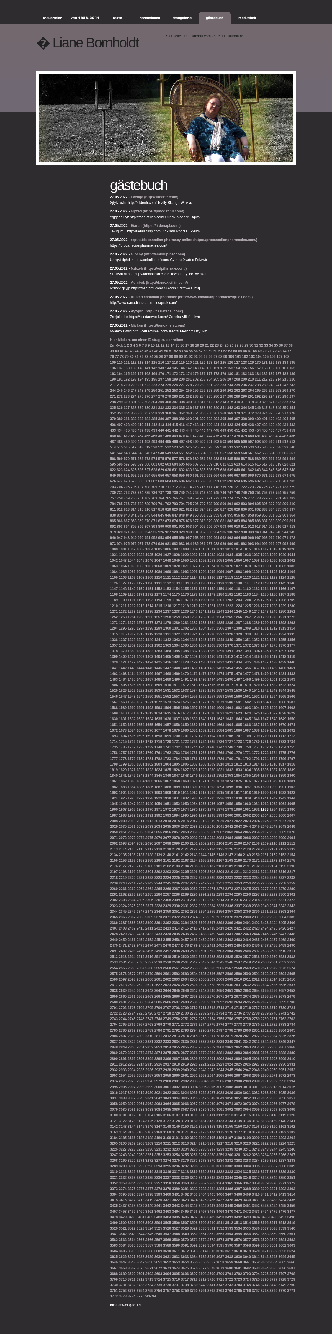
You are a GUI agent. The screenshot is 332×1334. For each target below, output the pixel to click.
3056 (282, 1098)
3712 (141, 1279)
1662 (211, 725)
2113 (114, 849)
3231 (158, 1149)
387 (168, 419)
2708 (176, 1008)
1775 (282, 753)
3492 (238, 1217)
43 (131, 351)
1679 (176, 730)
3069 (211, 1104)
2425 (273, 928)
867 (127, 521)
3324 (238, 1172)
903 (189, 527)
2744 (123, 1019)
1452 (211, 668)
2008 (114, 821)
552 (189, 453)
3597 (238, 1245)
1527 (132, 691)
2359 (247, 911)
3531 (211, 1228)
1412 (229, 657)
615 (251, 464)
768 (189, 498)
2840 (229, 1042)
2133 (291, 849)
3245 (282, 1149)
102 (245, 357)
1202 (229, 600)
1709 (256, 736)
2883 (238, 1053)
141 (147, 368)
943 (279, 532)
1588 (114, 708)
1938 (238, 798)
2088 (265, 838)
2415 (185, 928)
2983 (194, 1081)
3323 (229, 1172)
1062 (291, 560)
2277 (265, 889)
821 (182, 509)
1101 (265, 572)
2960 (176, 1076)
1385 (176, 651)
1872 (211, 781)
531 (230, 447)
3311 (123, 1172)
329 (140, 408)
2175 (291, 860)
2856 (185, 1047)
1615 (167, 713)
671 (265, 475)
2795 (203, 1030)
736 (154, 493)
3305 (256, 1166)
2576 (123, 974)
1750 (247, 747)
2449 (114, 940)
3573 (211, 1240)
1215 (158, 606)
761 (140, 498)
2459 (203, 940)
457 (279, 430)
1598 (203, 708)
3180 (265, 1132)
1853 (229, 775)
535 (258, 447)
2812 (167, 1036)
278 (161, 396)
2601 (158, 979)
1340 (149, 640)
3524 (149, 1228)
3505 (167, 1223)
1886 (149, 787)
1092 (185, 572)
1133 (176, 583)
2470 (114, 945)
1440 (291, 662)
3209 (149, 1143)
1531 (167, 691)
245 (120, 391)
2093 (123, 843)
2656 (273, 991)
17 (187, 345)
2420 (229, 928)
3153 (211, 1127)
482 (265, 436)
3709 (114, 1279)
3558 (265, 1234)
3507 (185, 1223)
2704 (141, 1008)
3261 (238, 1155)
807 (271, 504)
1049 (176, 560)
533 (244, 447)
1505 (123, 685)
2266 (167, 889)
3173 (203, 1132)
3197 (229, 1138)
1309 (247, 628)
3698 (203, 1274)
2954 (123, 1076)
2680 (114, 1002)
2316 (238, 900)
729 (292, 487)
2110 (273, 843)
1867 (167, 781)
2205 (185, 872)
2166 (211, 860)
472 (196, 436)
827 (223, 509)
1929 (158, 798)
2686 (167, 1002)
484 (279, 436)
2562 (185, 968)
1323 (185, 634)
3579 (265, 1240)
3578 (256, 1240)
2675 (256, 996)
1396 (273, 651)
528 (209, 447)
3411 (265, 1194)
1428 (185, 662)
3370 (273, 1183)
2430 (132, 934)
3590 (176, 1245)
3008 (229, 1087)
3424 (194, 1200)
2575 (114, 974)
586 (237, 459)
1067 (149, 566)
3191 (176, 1138)
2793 (185, 1030)
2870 (123, 1053)
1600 (220, 708)
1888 (167, 787)
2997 (132, 1087)
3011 (256, 1087)
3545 (149, 1234)
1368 (211, 645)
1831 (220, 770)
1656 (158, 725)
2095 (141, 843)
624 (127, 470)
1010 (203, 549)
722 (244, 487)
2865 (265, 1047)
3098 (282, 1109)
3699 (211, 1274)
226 (175, 385)
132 (271, 362)
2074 (141, 838)
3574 (220, 1240)
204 (209, 379)
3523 (141, 1228)
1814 (256, 764)
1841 (123, 775)
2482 (220, 945)
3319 (194, 1172)
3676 (194, 1268)
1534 (194, 691)
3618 (238, 1251)
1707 (238, 736)
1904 (123, 793)
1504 (114, 685)
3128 (176, 1121)
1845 (158, 775)
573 (147, 459)
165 (127, 374)
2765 (123, 1024)
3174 (211, 1132)
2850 (132, 1047)
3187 (141, 1138)
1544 (282, 691)
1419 (291, 657)
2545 (220, 962)
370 (237, 413)
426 (251, 425)
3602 (282, 1245)
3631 (167, 1257)
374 (265, 413)
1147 (114, 589)
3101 (123, 1115)
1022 (123, 555)
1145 (282, 583)
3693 (158, 1274)
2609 (229, 979)
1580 (229, 702)
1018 (273, 549)
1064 (123, 566)
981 (168, 544)
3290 (123, 1166)
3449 (229, 1206)
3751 (114, 1291)
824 (202, 509)
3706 (273, 1274)
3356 (149, 1183)
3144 (132, 1127)
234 (230, 385)
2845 (273, 1042)
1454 (229, 668)
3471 (238, 1212)
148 (196, 368)
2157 (132, 860)
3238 (220, 1149)
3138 (265, 1121)
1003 (141, 549)
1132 (167, 583)
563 (265, 453)
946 (113, 538)
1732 (273, 742)
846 (168, 515)
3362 (203, 1183)
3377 (149, 1189)
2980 (167, 1081)
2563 (194, 968)
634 (196, 470)
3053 (256, 1098)
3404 (203, 1194)
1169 (123, 594)
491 (140, 442)
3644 (282, 1257)
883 (237, 521)
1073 (203, 566)
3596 (229, 1245)
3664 (273, 1262)
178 (216, 374)
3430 (247, 1200)
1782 (158, 759)
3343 (220, 1178)
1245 (238, 611)
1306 (220, 628)
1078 (247, 566)
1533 (185, 691)
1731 (265, 742)
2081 (203, 838)
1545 (291, 691)
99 (225, 357)
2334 (211, 906)
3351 (291, 1178)
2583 (185, 974)
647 (285, 470)
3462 (158, 1212)
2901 (211, 1059)
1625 (256, 713)
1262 (203, 617)
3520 (114, 1228)
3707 (282, 1274)
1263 (211, 617)
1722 (185, 742)
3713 (149, 1279)
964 (237, 538)
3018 (132, 1093)
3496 (273, 1217)
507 (251, 442)
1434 (238, 662)
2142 (185, 855)
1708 (247, 736)
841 (134, 515)
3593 (203, 1245)
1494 (211, 679)
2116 (141, 849)
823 (196, 509)
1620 (211, 713)
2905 (247, 1059)
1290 (265, 623)
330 (147, 408)
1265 (229, 617)
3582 (291, 1240)
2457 (185, 940)
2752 (194, 1019)
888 (271, 521)
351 (292, 408)
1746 (211, 747)
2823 (265, 1036)
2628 (211, 985)
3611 (176, 1251)
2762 (282, 1019)
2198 (123, 872)
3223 (273, 1143)
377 (285, 413)
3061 (141, 1104)
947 (120, 538)
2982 (185, 1081)
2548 (247, 962)
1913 (203, 793)
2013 (158, 821)
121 (196, 362)
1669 (273, 725)
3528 (185, 1228)
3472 (247, 1212)
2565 (211, 968)
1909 (167, 793)
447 (209, 430)
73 (279, 351)
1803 (158, 764)
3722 (229, 1279)
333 (168, 408)
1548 (132, 696)
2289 (185, 894)
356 (140, 413)
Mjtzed (136, 211)
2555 (123, 968)
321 (271, 402)
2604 (185, 979)
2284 (141, 894)
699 (271, 481)
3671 (149, 1268)
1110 (158, 578)
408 (127, 425)
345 (251, 408)
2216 (282, 872)
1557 (211, 696)
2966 (229, 1076)
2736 (238, 1013)
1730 (256, 742)
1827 (185, 770)
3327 (265, 1172)
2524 (220, 957)
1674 (132, 730)
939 (251, 532)
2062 (220, 832)
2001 (238, 815)
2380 (247, 917)
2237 (282, 878)
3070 (220, 1104)
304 (154, 402)
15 (177, 345)
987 (209, 544)
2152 (273, 855)
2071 (114, 838)
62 (225, 351)
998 (285, 544)
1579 (220, 702)
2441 (229, 934)
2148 (238, 855)
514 (113, 447)
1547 (123, 696)
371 (244, 413)
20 (202, 345)
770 (202, 498)
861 (271, 515)
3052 (247, 1098)
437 (140, 430)
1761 (158, 753)
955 (175, 538)
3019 (141, 1093)
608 (202, 464)
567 (292, 453)
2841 (238, 1042)
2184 (185, 866)
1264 (220, 617)
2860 (220, 1047)
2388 (132, 923)
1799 (123, 764)
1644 (238, 719)
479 (244, 436)
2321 (282, 900)
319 (258, 402)
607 (196, 464)
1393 (247, 651)
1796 (282, 759)
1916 (229, 793)
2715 (238, 1008)
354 (127, 413)
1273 (114, 623)
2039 (203, 827)
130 (258, 362)
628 (154, 470)
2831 (149, 1042)
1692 (291, 730)
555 (209, 453)
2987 (229, 1081)
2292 (211, 894)
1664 (229, 725)
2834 (176, 1042)
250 (154, 391)
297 (292, 396)
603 (168, 464)
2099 (176, 843)
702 (292, 481)
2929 (273, 1064)
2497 (167, 951)
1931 (176, 798)
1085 (123, 572)
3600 (265, 1245)
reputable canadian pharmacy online (161, 240)
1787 (203, 759)
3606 (132, 1251)
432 (292, 425)
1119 (238, 578)
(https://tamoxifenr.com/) (164, 325)
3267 (291, 1155)
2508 (265, 951)
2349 (158, 911)
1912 (194, 793)
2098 (167, 843)
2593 (273, 974)
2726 (149, 1013)
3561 (291, 1234)
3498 (291, 1217)
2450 (123, 940)
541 (113, 453)
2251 (220, 883)
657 (168, 475)
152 (223, 368)
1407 (185, 657)
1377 (291, 645)
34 (271, 345)
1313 (282, 628)
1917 (238, 793)
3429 (238, 1200)
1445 (149, 668)
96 (210, 357)
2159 (149, 860)
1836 (265, 770)
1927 (141, 798)
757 (113, 498)
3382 (194, 1189)
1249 (273, 611)
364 (196, 413)
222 (147, 385)
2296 (247, 894)
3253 (167, 1155)
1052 (203, 560)
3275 (176, 1160)
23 (217, 345)
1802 (149, 764)
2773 (194, 1024)
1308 (238, 628)
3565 (141, 1240)
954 (168, 538)
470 (182, 436)
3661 (247, 1262)
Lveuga (137, 197)
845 (161, 515)
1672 (114, 730)
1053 (211, 560)
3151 (194, 1127)
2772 (185, 1024)
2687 (176, 1002)
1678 (167, 730)
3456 (291, 1206)
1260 (185, 617)
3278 (203, 1160)
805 (258, 504)
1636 (167, 719)
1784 (176, 759)
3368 (256, 1183)
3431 (256, 1200)
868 (134, 521)
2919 (185, 1064)
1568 (123, 702)
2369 (149, 917)
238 (258, 385)
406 (113, 425)
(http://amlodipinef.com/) (164, 254)
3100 (114, 1115)
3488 (203, 1217)
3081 (132, 1109)
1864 (141, 781)
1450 (194, 668)
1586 (282, 702)
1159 (220, 589)
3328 (273, 1172)
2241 (132, 883)
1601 (229, 708)
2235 (265, 878)
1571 (149, 702)
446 (202, 430)
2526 (238, 957)
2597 (123, 979)
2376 (211, 917)
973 (113, 544)
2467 (273, 940)
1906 (141, 793)
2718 (265, 1008)
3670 (141, 1268)
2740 (273, 1013)
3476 (282, 1212)
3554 (229, 1234)
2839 (220, 1042)
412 (154, 425)
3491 (229, 1217)
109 (113, 362)
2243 (149, 883)
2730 (185, 1013)
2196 (291, 866)
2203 (167, 872)
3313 (141, 1172)
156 (251, 368)
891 (292, 521)
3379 (167, 1189)
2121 (185, 849)
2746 (141, 1019)
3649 (141, 1262)
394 (216, 419)
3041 (149, 1098)
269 (285, 391)
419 (202, 425)
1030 (194, 555)
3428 (229, 1200)
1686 (238, 730)
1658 (176, 725)
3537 (265, 1228)
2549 (256, 962)
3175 (220, 1132)
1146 (291, 583)
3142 (114, 1127)
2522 (203, 957)
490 (134, 442)
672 (271, 475)
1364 (176, 645)
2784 (291, 1024)
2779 (247, 1024)
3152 (203, 1127)
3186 (132, 1138)
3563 (123, 1240)
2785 (114, 1030)
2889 (291, 1053)
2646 (185, 991)
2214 (265, 872)
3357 (158, 1183)
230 (202, 385)
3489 (211, 1217)
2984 (203, 1081)
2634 (265, 985)
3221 (256, 1143)
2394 (185, 923)
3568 (167, 1240)
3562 (114, 1240)
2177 (123, 866)
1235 (149, 611)
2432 (149, 934)
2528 (256, 957)
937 (237, 532)
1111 (167, 578)
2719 (273, 1008)
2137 (141, 855)
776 (244, 498)
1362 (158, 645)
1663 (220, 725)
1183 (247, 594)
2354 (203, 911)
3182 (282, 1132)
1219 (194, 606)
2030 (123, 827)
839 (120, 515)
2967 (238, 1076)
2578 (141, 974)
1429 (194, 662)
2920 (194, 1064)
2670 (211, 996)
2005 (273, 815)
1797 (291, 759)
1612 (141, 713)
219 (127, 385)
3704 (256, 1274)
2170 (247, 860)
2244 (158, 883)
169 (154, 374)
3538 (273, 1228)
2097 (158, 843)
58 (205, 351)
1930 (167, 798)
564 (271, 453)
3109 (194, 1115)
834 (271, 509)
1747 (220, 747)
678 (127, 481)
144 (168, 368)
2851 (141, 1047)
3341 (203, 1178)
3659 (229, 1262)
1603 (247, 708)
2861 (229, 1047)
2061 (211, 832)
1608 (291, 708)
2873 (149, 1053)
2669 (203, 996)
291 (251, 396)
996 (271, 544)
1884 (132, 787)
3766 (247, 1291)
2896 (167, 1059)
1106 (123, 578)
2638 (114, 991)
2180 (149, 866)
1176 (185, 594)
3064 (167, 1104)
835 (279, 509)
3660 (238, 1262)
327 (127, 408)
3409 (247, 1194)
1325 (203, 634)
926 (161, 532)
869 (140, 521)
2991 (265, 1081)
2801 (256, 1030)
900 (168, 527)
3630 (158, 1257)
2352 (185, 911)
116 (161, 362)
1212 (132, 606)
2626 (194, 985)
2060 (203, 832)
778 (258, 498)
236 (244, 385)
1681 (194, 730)
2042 (229, 827)
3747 (265, 1285)
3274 (167, 1160)
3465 (185, 1212)
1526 (123, 691)
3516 (265, 1223)
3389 (256, 1189)
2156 (123, 860)
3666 (291, 1262)
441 (168, 430)
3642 (265, 1257)
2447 (282, 934)
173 (182, 374)
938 (244, 532)
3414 (291, 1194)
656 (161, 475)
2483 (229, 945)
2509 (273, 951)
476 (223, 436)
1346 (203, 640)
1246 (247, 611)
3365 (229, 1183)
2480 (203, 945)
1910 (176, 793)
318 (251, 402)
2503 (220, 951)
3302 (229, 1166)
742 (196, 493)
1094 (203, 572)
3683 (256, 1268)
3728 (282, 1279)
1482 (291, 674)
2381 (256, 917)
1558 (220, 696)
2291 (203, 894)
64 (235, 351)
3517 (273, 1223)
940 (258, 532)
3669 (132, 1268)
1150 (141, 589)
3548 (176, 1234)
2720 (282, 1008)
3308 (282, 1166)
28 (241, 345)
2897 (176, 1059)
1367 (203, 645)
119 (182, 362)
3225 (291, 1143)
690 (209, 481)
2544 (211, 962)
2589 (238, 974)
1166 (282, 589)
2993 (282, 1081)
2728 (167, 1013)
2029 (114, 827)
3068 (203, 1104)
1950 (158, 804)
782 (285, 498)
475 (216, 436)
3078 (291, 1104)
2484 (238, 945)
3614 (203, 1251)
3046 (194, 1098)
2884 (247, 1053)
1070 (176, 566)
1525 (114, 691)
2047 (273, 827)
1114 (194, 578)
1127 (123, 583)
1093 (194, 572)
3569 (176, 1240)
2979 (158, 1081)
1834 (247, 770)
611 (223, 464)
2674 (247, 996)
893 (120, 527)
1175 (176, 594)
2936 (149, 1070)
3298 (194, 1166)
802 (237, 504)
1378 (114, 651)
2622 (158, 985)
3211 (167, 1143)
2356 (220, 911)
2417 (203, 928)
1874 (229, 781)
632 (182, 470)
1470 (185, 674)
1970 (149, 809)
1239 (185, 611)
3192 (185, 1138)
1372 (247, 645)
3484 (167, 1217)
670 (258, 475)
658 (175, 475)
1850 (203, 775)
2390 (149, 923)
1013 (229, 549)
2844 (265, 1042)
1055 (229, 560)
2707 (167, 1008)
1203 (238, 600)
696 (251, 481)
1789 (220, 759)
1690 (273, 730)
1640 (203, 719)
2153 (282, 855)
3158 (256, 1127)
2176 (114, 866)
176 (202, 374)
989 (223, 544)
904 (196, 527)
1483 (114, 679)
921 (127, 532)
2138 (149, 855)
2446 (273, 934)
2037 (185, 827)
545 (140, 453)
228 (189, 385)
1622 (229, 713)
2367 (132, 917)
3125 (149, 1121)
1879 (273, 781)
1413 (238, 657)
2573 (282, 968)
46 (146, 351)
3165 (132, 1132)
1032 (211, 555)
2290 (194, 894)
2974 (114, 1081)
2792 (176, 1030)
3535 (247, 1228)
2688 (185, 1002)
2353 (194, 911)
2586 (211, 974)
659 (182, 475)
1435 (247, 662)
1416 (265, 657)
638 (223, 470)
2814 (185, 1036)
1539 (238, 691)
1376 (282, 645)
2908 (273, 1059)
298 (113, 402)
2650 (220, 991)
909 (230, 527)
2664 (158, 996)
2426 (282, 928)
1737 (132, 747)
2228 (203, 878)
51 (171, 351)
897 (147, 527)
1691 (282, 730)
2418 (211, 928)
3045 (185, 1098)
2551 (273, 962)
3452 (256, 1206)
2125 (220, 849)
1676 (149, 730)
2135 (123, 855)
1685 (229, 730)
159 (271, 368)
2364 (291, 911)
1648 (273, 719)
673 (279, 475)
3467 (203, 1212)
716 (202, 487)
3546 (158, 1234)
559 (237, 453)
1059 (265, 560)
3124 (141, 1121)
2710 (194, 1008)
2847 (291, 1042)
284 (202, 396)
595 (113, 464)
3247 (114, 1155)
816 (147, 509)
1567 (114, 702)
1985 (282, 809)
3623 (282, 1251)
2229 (211, 878)
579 (189, 459)
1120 (247, 578)
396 (230, 419)
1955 (203, 804)
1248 (265, 611)
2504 (229, 951)
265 (258, 391)
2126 (229, 849)
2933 (123, 1070)
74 (284, 351)
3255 (185, 1155)
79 (127, 357)
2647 (194, 991)
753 (271, 493)
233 (223, 385)
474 (209, 436)
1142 (256, 583)
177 (209, 374)
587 (244, 459)
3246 (291, 1149)
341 (223, 408)
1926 (132, 798)
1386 (185, 651)
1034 (229, 555)
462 (127, 436)
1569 (132, 702)
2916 (158, 1064)
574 (154, 459)
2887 (273, 1053)
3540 (291, 1228)
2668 (194, 996)
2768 (149, 1024)
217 (113, 385)
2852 (149, 1047)
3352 (114, 1183)
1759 (141, 753)
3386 (229, 1189)
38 (291, 345)
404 (285, 419)
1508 (149, 685)
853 (216, 515)
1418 (282, 657)
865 (113, 521)
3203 (282, 1138)
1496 (229, 679)
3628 (141, 1257)
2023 (247, 821)
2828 (123, 1042)
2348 (149, 911)
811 (113, 509)
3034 (273, 1093)
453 (251, 430)
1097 (229, 572)
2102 (203, 843)
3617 (229, 1251)
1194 (158, 600)
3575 (229, 1240)
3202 (273, 1138)
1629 (291, 713)
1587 (291, 702)
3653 (176, 1262)
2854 (167, 1047)
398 (244, 419)
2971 (273, 1076)
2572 (273, 968)
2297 (256, 894)
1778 (123, 759)
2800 (247, 1030)
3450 (238, 1206)
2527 (247, 957)
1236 (158, 611)
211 (258, 379)
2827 (114, 1042)
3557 (256, 1234)
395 (223, 419)
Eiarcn (136, 226)
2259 (291, 883)
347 (265, 408)
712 (175, 487)
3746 (256, 1285)
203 (202, 379)
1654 (141, 725)
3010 (247, 1087)
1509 (158, 685)
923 (140, 532)
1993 (167, 815)
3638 (229, 1257)
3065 (176, 1104)
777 (251, 498)
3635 (203, 1257)
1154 (176, 589)
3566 (149, 1240)
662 (202, 475)
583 (216, 459)
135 (292, 362)
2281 (114, 894)
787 (134, 504)
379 (113, 419)
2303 (123, 900)
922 (134, 532)
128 (244, 362)
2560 (167, 968)
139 (134, 368)
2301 (291, 894)
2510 (282, 951)
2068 (273, 832)
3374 (123, 1189)
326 (120, 408)
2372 (176, 917)
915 (271, 527)
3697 (194, 1274)
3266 (282, 1155)
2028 (291, 821)
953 (161, 538)
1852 (220, 775)
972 (292, 538)
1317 (132, 634)
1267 (247, 617)
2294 (229, 894)
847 (175, 515)
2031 (132, 827)
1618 (194, 713)
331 (154, 408)
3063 (158, 1104)
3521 (123, 1228)
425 (244, 425)
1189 (114, 600)
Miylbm (137, 325)
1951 (167, 804)
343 (237, 408)
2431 (141, 934)
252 (168, 391)
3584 (123, 1245)
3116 (256, 1115)
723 (251, 487)
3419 (149, 1200)
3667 (114, 1268)
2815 (194, 1036)
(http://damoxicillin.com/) (167, 283)
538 (279, 447)
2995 (114, 1087)
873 (168, 521)
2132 (282, 849)
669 (251, 475)
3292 (141, 1166)
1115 (203, 578)
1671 (291, 725)
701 (285, 481)
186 (271, 374)
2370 (158, 917)
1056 (238, 560)
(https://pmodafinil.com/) (163, 211)
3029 (229, 1093)
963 (230, 538)
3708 (291, 1274)
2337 (238, 906)
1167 (291, 589)
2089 (273, 838)
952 (154, 538)
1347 (211, 640)
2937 (158, 1070)
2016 (185, 821)
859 (258, 515)
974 (120, 544)
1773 (265, 753)
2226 (185, 878)
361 (175, 413)
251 (161, 391)
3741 (211, 1285)
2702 (123, 1008)
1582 (247, 702)
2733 (211, 1013)
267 (271, 391)
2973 (291, 1076)
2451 (132, 940)
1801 (141, 764)
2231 (229, 878)
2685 (158, 1002)
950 (140, 538)
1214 (149, 606)
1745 (203, 747)
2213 (256, 872)
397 (237, 419)
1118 (229, 578)
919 (113, 532)
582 (209, 459)
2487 (265, 945)
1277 (149, 623)
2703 (132, 1008)
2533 (114, 962)
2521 (194, 957)
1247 (256, 611)
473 (202, 436)
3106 (167, 1115)
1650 (291, 719)
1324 (194, 634)
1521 (265, 685)
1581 (238, 702)
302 (140, 402)
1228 (273, 606)
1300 (167, 628)
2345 (123, 911)
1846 (167, 775)
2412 (158, 928)
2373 (185, 917)
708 (147, 487)
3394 (114, 1194)
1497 (238, 679)
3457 (114, 1212)
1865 (149, 781)
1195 (167, 600)
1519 (247, 685)
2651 (229, 991)
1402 (141, 657)
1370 (229, 645)
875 (182, 521)
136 (113, 368)
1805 (176, 764)
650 (120, 475)
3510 (211, 1223)
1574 (176, 702)
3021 (158, 1093)
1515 (211, 685)
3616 (220, 1251)
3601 (273, 1245)
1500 (265, 679)
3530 (203, 1228)
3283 (247, 1160)
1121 (256, 578)
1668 (265, 725)
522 (168, 447)
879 (209, 521)
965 (244, 538)
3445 (194, 1206)
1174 (167, 594)
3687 (291, 1268)
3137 (256, 1121)
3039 (132, 1098)
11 (158, 345)
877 (196, 521)
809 (285, 504)
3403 (194, 1194)
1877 (256, 781)
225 (168, 385)
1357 (114, 645)
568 (113, 459)
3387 (238, 1189)
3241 (247, 1149)
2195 (282, 866)
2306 (149, 900)
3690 (132, 1274)
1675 (141, 730)
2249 (203, 883)
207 (230, 379)
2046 (265, 827)
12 (162, 345)
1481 (282, 674)
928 (175, 532)
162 (292, 368)
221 (140, 385)
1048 (167, 560)
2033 (149, 827)
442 (175, 430)
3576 (238, 1240)
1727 (229, 742)
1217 (176, 606)
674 (285, 475)
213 (271, 379)
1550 (149, 696)
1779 (132, 759)
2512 (114, 957)
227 (182, 385)
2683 (141, 1002)
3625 (114, 1257)
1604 (256, 708)
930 (189, 532)
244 (113, 391)
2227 (194, 878)
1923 (291, 793)
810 (292, 504)
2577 (132, 974)
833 (265, 509)
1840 (114, 775)
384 (147, 419)
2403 (265, 923)
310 (196, 402)
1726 (220, 742)
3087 (185, 1109)
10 (153, 345)
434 (120, 430)
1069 (167, 566)
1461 (291, 668)
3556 (247, 1234)
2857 (194, 1047)
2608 (220, 979)
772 (216, 498)
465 (147, 436)
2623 (167, 985)
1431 (211, 662)
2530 (273, 957)
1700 (176, 736)
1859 (282, 775)
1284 (211, 623)
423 (230, 425)
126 (230, 362)
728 (285, 487)
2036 (176, 827)
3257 (203, 1155)
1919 (256, 793)
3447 (211, 1206)
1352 (256, 640)
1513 (194, 685)
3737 (176, 1285)
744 (209, 493)
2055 (158, 832)
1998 (211, 815)
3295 (167, 1166)
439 (154, 430)
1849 (194, 775)
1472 (203, 674)
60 (215, 351)
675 (292, 475)
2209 (220, 872)
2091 (291, 838)
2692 (220, 1002)
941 (265, 532)
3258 (211, 1155)
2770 (167, 1024)
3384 (211, 1189)
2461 (220, 940)
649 (113, 475)
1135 (194, 583)
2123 (203, 849)
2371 (167, 917)
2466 (265, 940)
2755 (220, 1019)
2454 (158, 940)
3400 (167, 1194)
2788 (141, 1030)
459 (292, 430)
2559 (158, 968)
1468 (167, 674)
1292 (282, 623)
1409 (203, 657)
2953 (114, 1076)
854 (223, 515)
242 (285, 385)
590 (265, 459)
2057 (176, 832)
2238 (291, 878)
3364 (220, 1183)
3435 (291, 1200)
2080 (194, 838)
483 (271, 436)
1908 (158, 793)
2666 (176, 996)
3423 (185, 1200)
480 (251, 436)
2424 (265, 928)
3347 (256, 1178)
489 (127, 442)
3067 (194, 1104)
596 (120, 464)
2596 (114, 979)
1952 (176, 804)
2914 (141, 1064)
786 (127, 504)
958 (196, 538)
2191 (247, 866)
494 (161, 442)
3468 (211, 1212)
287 (223, 396)
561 (251, 453)
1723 (194, 742)
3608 (149, 1251)
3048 (211, 1098)
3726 (265, 1279)
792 (168, 504)
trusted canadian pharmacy (154, 297)
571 (134, 459)
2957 (149, 1076)
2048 (282, 827)
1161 (238, 589)
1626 (265, 713)
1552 (167, 696)
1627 (273, 713)
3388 (247, 1189)
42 (127, 351)
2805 (291, 1030)
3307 (273, 1166)
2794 (194, 1030)
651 (127, 475)
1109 (149, 578)
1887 (158, 787)
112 (134, 362)
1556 (203, 696)
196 (154, 379)
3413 (282, 1194)
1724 (203, 742)
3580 (273, 1240)
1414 (247, 657)
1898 (256, 787)
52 (176, 351)
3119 (282, 1115)
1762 (167, 753)
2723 (123, 1013)
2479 (194, 945)
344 (244, 408)
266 (265, 391)
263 (244, 391)
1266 (238, 617)
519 (147, 447)
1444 (141, 668)
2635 (273, 985)
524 (182, 447)
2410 (141, 928)
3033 (265, 1093)
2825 (282, 1036)
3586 (141, 1245)
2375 (203, 917)
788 (140, 504)
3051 (238, 1098)
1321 (167, 634)
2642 (149, 991)
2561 (176, 968)
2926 (247, 1064)
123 (209, 362)
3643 (273, 1257)
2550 (265, 962)
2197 (114, 872)
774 (230, 498)
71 (270, 351)
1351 (247, 640)
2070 (291, 832)
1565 (282, 696)
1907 (149, 793)
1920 (265, 793)
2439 (211, 934)
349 (279, 408)
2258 (282, 883)
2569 (247, 968)
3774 (132, 1296)
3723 (238, 1279)
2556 (132, 968)
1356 (291, 640)
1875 (238, 781)
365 (202, 413)
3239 (229, 1149)
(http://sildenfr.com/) (161, 197)
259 (216, 391)
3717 (185, 1279)
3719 (203, 1279)
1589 (123, 708)
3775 (141, 1296)
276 (147, 396)
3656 (203, 1262)
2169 (238, 860)
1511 (176, 685)
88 (171, 357)
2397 (211, 923)
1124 (282, 578)
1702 (194, 736)
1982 (256, 809)
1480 (273, 674)
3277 (194, 1160)
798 (209, 504)
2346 (132, 911)
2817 (211, 1036)
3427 (220, 1200)
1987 (114, 815)
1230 (291, 606)
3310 (114, 1172)
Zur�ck (116, 345)
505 (237, 442)
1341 (158, 640)
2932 (114, 1070)
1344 (185, 640)
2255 (256, 883)
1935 (211, 798)
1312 (273, 628)
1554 (185, 696)
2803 (273, 1030)
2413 (167, 928)
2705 (149, 1008)
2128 (247, 849)
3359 (176, 1183)
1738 (141, 747)
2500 (194, 951)
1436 (256, 662)
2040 (211, 827)
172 (175, 374)
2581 (167, 974)
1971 (158, 809)
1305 (211, 628)
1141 (247, 583)
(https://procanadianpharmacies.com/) (225, 240)
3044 (176, 1098)
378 (292, 413)
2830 (141, 1042)
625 (134, 470)
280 (175, 396)
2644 (167, 991)
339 (209, 408)
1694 (123, 736)
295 (279, 396)
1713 (291, 736)
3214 (194, 1143)
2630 (229, 985)
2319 (265, 900)
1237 (167, 611)
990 (230, 544)
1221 (211, 606)
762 (147, 498)
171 (168, 374)
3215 (203, 1143)
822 (189, 509)
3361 (194, 1183)
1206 (265, 600)
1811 (229, 764)
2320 (273, 900)
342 (230, 408)
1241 (203, 611)
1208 (282, 600)
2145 (211, 855)
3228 (132, 1149)
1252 (114, 617)
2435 (176, 934)
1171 (141, 594)
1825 (167, 770)
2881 (220, 1053)
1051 (194, 560)
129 (251, 362)
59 (210, 351)
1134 (185, 583)
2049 (291, 827)
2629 (220, 985)
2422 (247, 928)
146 (182, 368)
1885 (141, 787)
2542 (194, 962)
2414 (176, 928)
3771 (291, 1291)
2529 (265, 957)
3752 (123, 1291)
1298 (149, 628)
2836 (194, 1042)
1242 (211, 611)
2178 (132, 866)
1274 (123, 623)
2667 (185, 996)
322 (279, 402)
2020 (220, 821)
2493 (132, 951)
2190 (238, 866)
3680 (229, 1268)
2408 (123, 928)
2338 (247, 906)
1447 (167, 668)
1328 (229, 634)
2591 (256, 974)
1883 (123, 787)
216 (292, 379)
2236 (273, 878)
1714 (114, 742)
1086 (132, 572)
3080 (123, 1109)
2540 (176, 962)
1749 (238, 747)
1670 (282, 725)
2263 (141, 889)
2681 (123, 1002)
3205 (114, 1143)
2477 (176, 945)
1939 (247, 798)
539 (285, 447)
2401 (247, 923)
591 (271, 459)
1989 (132, 815)
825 (209, 509)
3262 (247, 1155)
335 (182, 408)
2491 (114, 951)
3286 (273, 1160)
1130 (149, 583)
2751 (185, 1019)
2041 (220, 827)
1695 (132, 736)
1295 (123, 628)
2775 (211, 1024)
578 (182, 459)
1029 (185, 555)
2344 (114, 911)
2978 (149, 1081)
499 (196, 442)
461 (120, 436)
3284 (256, 1160)
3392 (282, 1189)
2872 (141, 1053)
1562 (256, 696)
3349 (273, 1178)
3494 (256, 1217)
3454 (273, 1206)
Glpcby (137, 254)
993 (251, 544)
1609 (114, 713)
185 (265, 374)
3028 (220, 1093)
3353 (123, 1183)
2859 (211, 1047)
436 (134, 430)
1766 (203, 753)
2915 (149, 1064)
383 (140, 419)
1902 (291, 787)
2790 (158, 1030)
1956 (211, 804)
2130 (265, 849)
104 (259, 357)
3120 (291, 1115)
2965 (220, 1076)
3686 (282, 1268)
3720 (211, 1279)
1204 (247, 600)
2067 (265, 832)
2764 (114, 1024)
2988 (238, 1081)
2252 (229, 883)
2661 (132, 996)
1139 (229, 583)
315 (230, 402)
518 (140, 447)
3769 (273, 1291)
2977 (141, 1081)
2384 (282, 917)
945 (292, 532)
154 (237, 368)
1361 (149, 645)
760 (134, 498)
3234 (185, 1149)
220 (134, 385)
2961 (185, 1076)
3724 (247, 1279)
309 (189, 402)
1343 (176, 640)
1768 (220, 753)
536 (265, 447)
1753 (273, 747)
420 (209, 425)
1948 (141, 804)
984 (189, 544)
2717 (256, 1008)
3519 (291, 1223)
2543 (203, 962)
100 (231, 357)
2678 (282, 996)
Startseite (173, 36)
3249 (132, 1155)
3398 (149, 1194)
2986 (220, 1081)
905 (202, 527)
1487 (149, 679)
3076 (273, 1104)
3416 (123, 1200)
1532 (176, 691)
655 (154, 475)
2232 (238, 878)
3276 (185, 1160)
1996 (194, 815)
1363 (167, 645)
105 (266, 357)
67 (250, 351)
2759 (256, 1019)
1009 (194, 549)
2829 (132, 1042)
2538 (158, 962)
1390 (220, 651)
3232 (167, 1149)
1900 (273, 787)
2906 (256, 1059)
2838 (211, 1042)
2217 (291, 872)
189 (292, 374)
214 (279, 379)
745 (216, 493)
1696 (141, 736)
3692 (149, 1274)
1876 (247, 781)
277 (154, 396)
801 (230, 504)
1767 (211, 753)
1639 (194, 719)
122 (202, 362)
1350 (238, 640)
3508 (194, 1223)
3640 (247, 1257)
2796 (211, 1030)
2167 (220, 860)
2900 (203, 1059)
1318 (141, 634)
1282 (194, 623)
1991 (149, 815)
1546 (114, 696)
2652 (238, 991)
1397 (282, 651)
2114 (123, 849)
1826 (176, 770)
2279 (282, 889)
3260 (229, 1155)
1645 (247, 719)
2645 (176, 991)
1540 (247, 691)
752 (265, 493)
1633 (141, 719)
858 (251, 515)
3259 (220, 1155)
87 (166, 357)
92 (191, 357)
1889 (176, 787)
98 (220, 357)
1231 (114, 611)
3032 (256, 1093)
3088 (194, 1109)
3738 (185, 1285)
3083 (149, 1109)
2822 (256, 1036)
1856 (256, 775)
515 (120, 447)
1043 (123, 560)
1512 (185, 685)
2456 (176, 940)
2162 (176, 860)
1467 (158, 674)
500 (202, 442)
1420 (114, 662)
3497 (282, 1217)
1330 (247, 634)
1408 (194, 657)
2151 (265, 855)
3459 (132, 1212)
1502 (282, 679)
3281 (229, 1160)
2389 (141, 923)
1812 (238, 764)
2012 (149, 821)
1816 (273, 764)
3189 (158, 1138)
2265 (158, 889)
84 (151, 357)
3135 (238, 1121)
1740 (158, 747)
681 (147, 481)
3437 (123, 1206)
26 (231, 345)
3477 (291, 1212)
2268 (185, 889)
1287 (238, 623)
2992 (273, 1081)
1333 (273, 634)
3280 (220, 1160)
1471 (194, 674)
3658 (220, 1262)
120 (189, 362)
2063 (229, 832)
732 (127, 493)
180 (230, 374)
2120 (176, 849)
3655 (194, 1262)
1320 (158, 634)
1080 (265, 566)
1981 (247, 809)
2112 (291, 843)
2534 (123, 962)
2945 (229, 1070)
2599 (141, 979)
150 (209, 368)
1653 (132, 725)
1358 (123, 645)
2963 (203, 1076)
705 (127, 487)
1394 (256, 651)
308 (182, 402)
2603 (176, 979)
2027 (282, 821)
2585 (203, 974)
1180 (220, 594)
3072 (238, 1104)
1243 (220, 611)
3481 (141, 1217)
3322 (220, 1172)
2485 (247, 945)
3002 (176, 1087)
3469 (220, 1212)
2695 (247, 1002)
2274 (238, 889)
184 (258, 374)
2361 (265, 911)
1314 (291, 628)
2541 (185, 962)
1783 (167, 759)
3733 (141, 1285)
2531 (282, 957)
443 (182, 430)
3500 (123, 1223)
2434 (167, 934)
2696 (256, 1002)
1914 (211, 793)
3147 (158, 1127)
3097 (273, 1109)
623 (120, 470)
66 (245, 351)
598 (134, 464)
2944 (220, 1070)
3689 (123, 1274)
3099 (291, 1109)
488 (120, 442)
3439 (141, 1206)
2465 (256, 940)
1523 (282, 685)
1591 (141, 708)
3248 (123, 1155)
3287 (282, 1160)
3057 (291, 1098)
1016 (256, 549)
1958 (229, 804)
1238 (176, 611)
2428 (114, 934)
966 (251, 538)
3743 (229, 1285)
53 (181, 351)
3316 (167, 1172)
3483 (158, 1217)
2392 (167, 923)
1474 (220, 674)
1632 (132, 719)
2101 (194, 843)
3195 (211, 1138)
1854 (238, 775)
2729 (176, 1013)
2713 (220, 1008)
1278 (158, 623)
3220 (247, 1143)
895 (134, 527)
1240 (194, 611)
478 (237, 436)
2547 (238, 962)
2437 (194, 934)
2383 (273, 917)
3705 (265, 1274)
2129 (256, 849)
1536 (211, 691)
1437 (265, 662)
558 (230, 453)
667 (237, 475)
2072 (123, 838)
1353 (265, 640)
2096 (149, 843)
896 (140, 527)
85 (156, 357)
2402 (256, 923)
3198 (238, 1138)
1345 (194, 640)
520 (154, 447)
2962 (194, 1076)
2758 (247, 1019)
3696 (185, 1274)
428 (265, 425)
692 (223, 481)
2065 (247, 832)
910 (237, 527)
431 (285, 425)
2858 (203, 1047)
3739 (194, 1285)
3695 (176, 1274)
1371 (238, 645)
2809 (141, 1036)
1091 (176, 572)
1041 (291, 555)
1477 (247, 674)
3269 (123, 1160)
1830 (211, 770)
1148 (123, 589)
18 (192, 345)
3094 (247, 1109)
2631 (238, 985)
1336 (114, 640)
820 (175, 509)
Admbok (138, 283)
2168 (229, 860)
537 (271, 447)
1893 (211, 787)
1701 (185, 736)
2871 (132, 1053)
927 (168, 532)
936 (230, 532)
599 (140, 464)
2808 (132, 1036)
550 (175, 453)
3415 (114, 1200)
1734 (291, 742)
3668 (123, 1268)
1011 (211, 549)
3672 (158, 1268)
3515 (256, 1223)
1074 (211, 566)
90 (181, 357)
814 (134, 509)
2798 (229, 1030)
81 (136, 357)
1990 (141, 815)
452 (244, 430)
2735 (229, 1013)
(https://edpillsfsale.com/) (165, 268)
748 (237, 493)
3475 (273, 1212)
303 (147, 402)
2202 (158, 872)
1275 (132, 623)
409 (134, 425)
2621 (149, 985)
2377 (220, 917)
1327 (220, 634)
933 (209, 532)
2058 (185, 832)
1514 (203, 685)
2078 (176, 838)
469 (175, 436)
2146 (220, 855)
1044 (132, 560)
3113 (229, 1115)
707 (140, 487)
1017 (265, 549)
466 (154, 436)
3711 (132, 1279)
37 (286, 345)
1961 (256, 804)
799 (216, 504)
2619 (132, 985)
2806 (114, 1036)
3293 (149, 1166)
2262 (132, 889)
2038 (194, 827)
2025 (265, 821)
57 (200, 351)
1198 (194, 600)
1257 (158, 617)
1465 (141, 674)
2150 (256, 855)
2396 (203, 923)
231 (209, 385)
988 (216, 544)
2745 (132, 1019)
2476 (167, 945)
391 (196, 419)
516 (127, 447)
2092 (114, 843)
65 (240, 351)
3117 (265, 1115)
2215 (273, 872)
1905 (132, 793)
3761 (203, 1291)
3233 (176, 1149)
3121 (114, 1121)
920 (120, 532)
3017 (123, 1093)
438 (147, 430)
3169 (167, 1132)
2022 (238, 821)
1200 (211, 600)
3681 (238, 1268)
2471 (123, 945)
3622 (273, 1251)
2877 (185, 1053)
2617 (114, 985)
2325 (132, 906)
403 (279, 419)
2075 (149, 838)
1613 (149, 713)
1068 (158, 566)
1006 (167, 549)
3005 (203, 1087)
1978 (220, 809)
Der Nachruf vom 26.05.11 (204, 36)
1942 (273, 798)
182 (244, 374)
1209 (291, 600)
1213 (141, 606)
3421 (167, 1200)
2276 (256, 889)
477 (230, 436)
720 (230, 487)
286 (216, 396)
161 (285, 368)
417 (189, 425)
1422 (132, 662)
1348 (220, 640)
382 (134, 419)
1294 (114, 628)
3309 (291, 1166)
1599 (211, 708)
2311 (194, 900)
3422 (176, 1200)
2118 (158, 849)
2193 (265, 866)
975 (127, 544)
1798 (114, 764)
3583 (114, 1245)
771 (209, 498)
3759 (185, 1291)
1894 (220, 787)
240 (271, 385)
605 (182, 464)
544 (134, 453)
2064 (238, 832)
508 (258, 442)
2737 (247, 1013)
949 (134, 538)
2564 (203, 968)
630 (168, 470)
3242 (256, 1149)
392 (202, 419)
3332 (123, 1178)
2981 (176, 1081)
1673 (123, 730)
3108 (185, 1115)
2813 (176, 1036)
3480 (132, 1217)
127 (237, 362)
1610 (123, 713)
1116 (211, 578)
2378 (229, 917)
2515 (141, 957)
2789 (149, 1030)
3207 (132, 1143)
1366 (194, 645)
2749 (167, 1019)
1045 (141, 560)
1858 (273, 775)
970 (279, 538)
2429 (123, 934)
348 (271, 408)
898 (154, 527)
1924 (114, 798)
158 (265, 368)
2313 (211, 900)
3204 (291, 1138)
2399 (229, 923)
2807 (123, 1036)
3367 (247, 1183)
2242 (141, 883)
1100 (256, 572)
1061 (282, 560)
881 (223, 521)
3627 (132, 1257)
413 (161, 425)
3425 (203, 1200)
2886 (265, 1053)
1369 (220, 645)
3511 (220, 1223)
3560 (282, 1234)
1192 (141, 600)
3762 (211, 1291)
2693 (229, 1002)
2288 (176, 894)
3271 (141, 1160)
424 (237, 425)
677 (120, 481)
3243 (265, 1149)
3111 (211, 1115)
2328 (158, 906)
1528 (141, 691)
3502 (141, 1223)
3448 (220, 1206)
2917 (167, 1064)
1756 (114, 753)
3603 (291, 1245)
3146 (149, 1127)
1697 (149, 736)
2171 (256, 860)
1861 (114, 781)
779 (265, 498)
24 (222, 345)
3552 (211, 1234)
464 (140, 436)
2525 (229, 957)
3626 (123, 1257)
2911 (114, 1064)
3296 (176, 1166)
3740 (203, 1285)
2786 (123, 1030)
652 (134, 475)
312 (209, 402)
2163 (185, 860)
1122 (265, 578)
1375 (273, 645)
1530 (158, 691)
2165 (203, 860)
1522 (273, 685)
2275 (247, 889)
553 (196, 453)
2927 (256, 1064)
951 (147, 538)
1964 (282, 804)
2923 (220, 1064)
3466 (194, 1212)
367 (216, 413)
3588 (158, 1245)
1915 (220, 793)
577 (175, 459)
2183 (176, 866)
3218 (229, 1143)
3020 (149, 1093)
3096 (265, 1109)
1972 (167, 809)
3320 (203, 1172)
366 (209, 413)
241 (279, 385)
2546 (229, 962)
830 (244, 509)
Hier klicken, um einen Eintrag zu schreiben (146, 340)
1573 (167, 702)
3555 (238, 1234)
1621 (220, 713)
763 (154, 498)
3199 (247, 1138)
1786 (194, 759)
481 (258, 436)
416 (182, 425)
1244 (229, 611)
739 (175, 493)
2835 (185, 1042)
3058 (114, 1104)
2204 (176, 872)
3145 (141, 1127)
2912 (123, 1064)
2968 (247, 1076)
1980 (238, 809)
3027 (211, 1093)
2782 (273, 1024)
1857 (265, 775)
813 (127, 509)
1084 (114, 572)
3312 (132, 1172)
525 (189, 447)
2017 (194, 821)
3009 (238, 1087)
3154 (220, 1127)
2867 (282, 1047)
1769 (229, 753)
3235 (194, 1149)
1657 (167, 725)
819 (168, 509)
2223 (158, 878)
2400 (238, 923)
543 (127, 453)
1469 (176, 674)
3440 (149, 1206)
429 (271, 425)
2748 (158, 1019)
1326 (211, 634)
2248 (194, 883)
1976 (203, 809)
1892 (203, 787)
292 (258, 396)
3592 (194, 1245)
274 (134, 396)
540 (292, 447)
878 (202, 521)
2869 (114, 1053)
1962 (265, 804)
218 (120, 385)
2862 (238, 1047)
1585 (273, 702)
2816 (203, 1036)
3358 (167, 1183)
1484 (123, 679)
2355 (211, 911)
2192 (256, 866)
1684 (220, 730)
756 (292, 493)
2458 (194, 940)
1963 (273, 804)
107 (279, 357)
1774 (273, 753)
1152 (158, 589)
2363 (282, 911)
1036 (247, 555)
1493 (203, 679)
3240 (238, 1149)
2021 (229, 821)
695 (244, 481)
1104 (291, 572)
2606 (203, 979)
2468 (282, 940)
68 (255, 351)
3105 (158, 1115)
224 (161, 385)
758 (120, 498)
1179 (211, 594)
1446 (158, 668)
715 (196, 487)
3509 (203, 1223)
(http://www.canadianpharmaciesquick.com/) (215, 297)
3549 (185, 1234)
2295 (238, 894)
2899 (194, 1059)
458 (285, 430)
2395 (194, 923)
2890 (114, 1059)
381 (127, 419)
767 (182, 498)
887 (265, 521)
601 (154, 464)
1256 (149, 617)
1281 (185, 623)
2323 (114, 906)
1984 (273, 809)
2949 (265, 1070)
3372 (291, 1183)
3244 (273, 1149)
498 (189, 442)
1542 (265, 691)
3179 (256, 1132)
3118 (273, 1115)
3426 (211, 1200)
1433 (229, 662)
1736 (123, 747)
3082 (141, 1109)
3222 (265, 1143)
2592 (265, 974)
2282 (123, 894)
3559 (273, 1234)
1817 (282, 764)
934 (216, 532)
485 (285, 436)
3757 (167, 1291)
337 (196, 408)
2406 (291, 923)
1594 (167, 708)
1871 (203, 781)
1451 (203, 668)
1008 (185, 549)
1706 (229, 736)
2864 (256, 1047)
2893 (141, 1059)
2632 (247, 985)
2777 (229, 1024)
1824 (158, 770)
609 (209, 464)
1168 (114, 594)
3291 (132, 1166)
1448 (176, 668)
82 (141, 357)
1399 (114, 657)
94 (200, 357)
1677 (158, 730)
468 (168, 436)
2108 (256, 843)
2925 (238, 1064)
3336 (158, 1178)
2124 (211, 849)
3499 (114, 1223)
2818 (220, 1036)
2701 (114, 1008)
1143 (265, 583)
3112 (220, 1115)
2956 (141, 1076)
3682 (247, 1268)
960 (209, 538)
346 (258, 408)
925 (154, 532)
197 (161, 379)
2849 (123, 1047)
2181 (158, 866)
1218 (185, 606)
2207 (203, 872)
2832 (158, 1042)
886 (258, 521)
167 (140, 374)
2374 (194, 917)
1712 (282, 736)
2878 (194, 1053)
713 (182, 487)
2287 (167, 894)
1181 (229, 594)
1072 (194, 566)
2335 (220, 906)
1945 (114, 804)
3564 (132, 1240)
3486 (185, 1217)
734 (140, 493)
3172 (194, 1132)
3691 (141, 1274)
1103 (282, 572)
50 (166, 351)
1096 (220, 572)
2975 (123, 1081)
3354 (132, 1183)
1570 (141, 702)
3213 (185, 1143)
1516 (220, 685)
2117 (149, 849)
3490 (220, 1217)
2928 (265, 1064)
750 (251, 493)
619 (279, 464)
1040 (282, 555)
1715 (123, 742)
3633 (185, 1257)
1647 (265, 719)
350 (285, 408)
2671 (220, 996)
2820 (238, 1036)
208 (237, 379)
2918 (176, 1064)
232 (216, 385)
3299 (203, 1166)
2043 (238, 827)
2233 (247, 878)
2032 (141, 827)
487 (113, 442)
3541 (114, 1234)
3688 (114, 1274)
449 (223, 430)
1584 (265, 702)
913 (258, 527)
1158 (211, 589)
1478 (256, 674)
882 (230, 521)
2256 (265, 883)
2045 (256, 827)
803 (244, 504)
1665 (238, 725)
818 (161, 509)
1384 (167, 651)
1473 (211, 674)
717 (209, 487)
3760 (194, 1291)
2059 (194, 832)
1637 (176, 719)
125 (223, 362)
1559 (229, 696)
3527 (176, 1228)
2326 (141, 906)
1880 (282, 781)
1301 (176, 628)
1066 (141, 566)
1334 (282, 634)
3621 (265, 1251)
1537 (220, 691)
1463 (123, 674)
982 (175, 544)
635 (202, 470)
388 (175, 419)
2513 (123, 957)
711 (168, 487)
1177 (194, 594)
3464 (176, 1212)
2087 (256, 838)
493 (154, 442)
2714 (229, 1008)
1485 (132, 679)
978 (147, 544)
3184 (114, 1138)
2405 (282, 923)
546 (147, 453)
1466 (149, 674)
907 (216, 527)
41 (122, 351)
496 (175, 442)
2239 (114, 883)
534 (251, 447)
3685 (273, 1268)
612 (230, 464)
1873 (220, 781)
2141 (176, 855)
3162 (291, 1127)
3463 (167, 1212)
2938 (167, 1070)
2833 (167, 1042)
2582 (176, 974)
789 (147, 504)
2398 (220, 923)
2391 (158, 923)
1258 (167, 617)
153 (230, 368)
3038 (123, 1098)
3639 (238, 1257)
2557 (141, 968)
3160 (273, 1127)
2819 (229, 1036)
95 (205, 357)
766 (175, 498)
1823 (149, 770)
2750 (176, 1019)
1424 (149, 662)
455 (265, 430)
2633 (256, 985)
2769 (158, 1024)
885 (251, 521)
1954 (194, 804)
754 (279, 493)
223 (154, 385)
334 (175, 408)
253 (175, 391)
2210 (229, 872)
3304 (247, 1166)
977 (140, 544)
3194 (203, 1138)
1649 (282, 719)
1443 (132, 668)
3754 (141, 1291)
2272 (220, 889)
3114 (238, 1115)
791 (161, 504)
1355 (282, 640)
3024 (185, 1093)
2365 (114, 917)
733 (134, 493)
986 (202, 544)
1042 (114, 560)
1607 (282, 708)
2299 (273, 894)
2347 (141, 911)
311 (202, 402)
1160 (229, 589)
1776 (291, 753)
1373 (256, 645)
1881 (291, 781)
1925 (123, 798)
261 (230, 391)
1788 (211, 759)
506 (244, 442)
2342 (282, 906)
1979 (229, 809)
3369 (265, 1183)
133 (279, 362)
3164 (123, 1132)
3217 (220, 1143)
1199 (203, 600)
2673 (238, 996)
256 (196, 391)
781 (279, 498)
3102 (132, 1115)
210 (251, 379)
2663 (149, 996)
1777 (114, 759)
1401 (132, 657)
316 (237, 402)
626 (140, 470)
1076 (229, 566)
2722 (114, 1013)
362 (182, 413)
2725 (141, 1013)
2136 (132, 855)
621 (292, 464)
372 (251, 413)
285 (209, 396)
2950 (273, 1070)
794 (182, 504)
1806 (185, 764)
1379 (123, 651)
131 (265, 362)
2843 (256, 1042)
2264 (149, 889)
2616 (291, 979)
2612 (256, 979)
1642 (220, 719)
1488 (158, 679)
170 (161, 374)
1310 (256, 628)
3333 (132, 1178)
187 (279, 374)
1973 (176, 809)
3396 (132, 1194)
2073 (132, 838)
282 (189, 396)
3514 (247, 1223)
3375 (132, 1189)
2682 (132, 1002)
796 (196, 504)
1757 (123, 753)
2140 (167, 855)
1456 (247, 668)
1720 (167, 742)
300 (127, 402)
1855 (247, 775)
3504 (158, 1223)
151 (216, 368)
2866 (273, 1047)
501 (209, 442)
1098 (238, 572)
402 (271, 419)
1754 (282, 747)
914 (265, 527)
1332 (265, 634)
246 (127, 391)
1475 (229, 674)
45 (141, 351)
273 (127, 396)
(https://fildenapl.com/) (162, 226)
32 (261, 345)
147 (189, 368)
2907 (265, 1059)
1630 (114, 719)
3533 (229, 1228)
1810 (220, 764)
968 (265, 538)
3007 (220, 1087)
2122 (194, 849)
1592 (149, 708)
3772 (114, 1296)
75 (289, 351)
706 (134, 487)
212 (265, 379)
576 (168, 459)
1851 (211, 775)
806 (265, 504)
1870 (194, 781)
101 (238, 357)
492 (147, 442)
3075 (265, 1104)
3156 (238, 1127)
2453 (149, 940)
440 (161, 430)
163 (113, 374)
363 (189, 413)
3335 (149, 1178)
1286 (229, 623)
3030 (238, 1093)
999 (292, 544)
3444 (185, 1206)
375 (271, 413)
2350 (167, 911)
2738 (256, 1013)
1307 (229, 628)
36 (281, 345)
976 (134, 544)
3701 (229, 1274)
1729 (247, 742)
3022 (167, 1093)
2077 (167, 838)
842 (140, 515)
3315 (158, 1172)
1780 (141, 759)
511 (279, 442)
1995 (185, 815)
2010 (132, 821)
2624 (176, 985)
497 (182, 442)
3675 (185, 1268)
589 (258, 459)
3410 (256, 1194)
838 (113, 515)
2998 (141, 1087)
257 (202, 391)
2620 (141, 985)
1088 (149, 572)
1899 (265, 787)
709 (154, 487)
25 (226, 345)
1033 (220, 555)
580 (196, 459)
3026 (203, 1093)
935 (223, 532)
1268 (256, 617)
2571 (265, 968)
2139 (158, 855)
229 (196, 385)
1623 (238, 713)
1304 (203, 628)
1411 (220, 657)
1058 (256, 560)
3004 (194, 1087)
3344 (229, 1178)
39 (112, 351)
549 (168, 453)
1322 (176, 634)
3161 (282, 1127)
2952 (291, 1070)
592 (279, 459)
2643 (158, 991)
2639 (123, 991)
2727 (158, 1013)
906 (209, 527)
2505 (238, 951)
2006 (282, 815)
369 (230, 413)
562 (258, 453)
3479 (123, 1217)
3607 (141, 1251)
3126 (158, 1121)
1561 (247, 696)
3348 (265, 1178)
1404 (158, 657)
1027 (167, 555)
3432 (265, 1200)
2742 (291, 1013)
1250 (282, 611)
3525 (158, 1228)
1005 (158, 549)
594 (292, 459)
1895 (229, 787)
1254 (132, 617)
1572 (158, 702)
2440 (220, 934)
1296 (132, 628)
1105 (114, 578)
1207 (273, 600)
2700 (291, 1002)
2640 (132, 991)
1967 (123, 809)
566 (285, 453)
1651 (114, 725)
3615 (211, 1251)
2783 (282, 1024)
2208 (211, 872)
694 (237, 481)
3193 (194, 1138)
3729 (291, 1279)
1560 (238, 696)
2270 (203, 889)
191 (120, 379)
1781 (149, 759)
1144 (273, 583)
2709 (185, 1008)
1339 (141, 640)
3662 (256, 1262)
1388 (203, 651)
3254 (176, 1155)
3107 (176, 1115)
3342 (211, 1178)
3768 (265, 1291)
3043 (167, 1098)
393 (209, 419)
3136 (247, 1121)
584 (223, 459)
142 (154, 368)
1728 (238, 742)
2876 (176, 1053)
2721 (291, 1008)
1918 (247, 793)
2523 (211, 957)
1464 (132, 674)
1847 (176, 775)
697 (258, 481)
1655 (149, 725)
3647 (123, 1262)
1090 (167, 572)
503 (223, 442)
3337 (167, 1178)
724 (258, 487)
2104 (220, 843)
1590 (132, 708)
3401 (176, 1194)
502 (216, 442)
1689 (265, 730)
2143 (194, 855)
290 (244, 396)
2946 (238, 1070)
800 (223, 504)
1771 (247, 753)
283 (196, 396)
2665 (167, 996)
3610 (167, 1251)
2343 (291, 906)
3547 (167, 1234)
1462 (114, 674)
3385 (220, 1189)
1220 (203, 606)
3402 (185, 1194)
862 (279, 515)
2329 (167, 906)
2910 (291, 1059)
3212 (176, 1143)
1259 (176, 617)
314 (223, 402)
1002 (132, 549)
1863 (132, 781)
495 (168, 442)
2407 (114, 928)
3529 (194, 1228)
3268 (114, 1160)
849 (189, 515)
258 (209, 391)
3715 (167, 1279)
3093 (238, 1109)
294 (271, 396)
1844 (149, 775)
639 (230, 470)
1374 (265, 645)
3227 (123, 1149)
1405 (167, 657)
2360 (256, 911)
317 (244, 402)
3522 (132, 1228)
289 (237, 396)
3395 (123, 1194)
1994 (176, 815)
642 (251, 470)
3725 (256, 1279)
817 (154, 509)
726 (271, 487)
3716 (176, 1279)
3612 (185, 1251)
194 (140, 379)
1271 (282, 617)
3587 (149, 1245)
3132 (211, 1121)
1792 (247, 759)
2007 (291, 815)
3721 (220, 1279)
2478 (185, 945)
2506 (247, 951)
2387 (123, 923)
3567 (158, 1240)
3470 (229, 1212)
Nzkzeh (137, 268)
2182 (167, 866)
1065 (132, 566)
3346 (247, 1178)
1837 (273, 770)
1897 (247, 787)
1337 (123, 640)
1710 (265, 736)
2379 (238, 917)
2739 (265, 1013)
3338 (176, 1178)
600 (147, 464)
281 (182, 396)
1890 (185, 787)
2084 (229, 838)
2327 (149, 906)
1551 (158, 696)
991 (237, 544)
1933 (194, 798)
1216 (167, 606)
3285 (265, 1160)
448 (216, 430)
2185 (194, 866)
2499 (185, 951)
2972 (282, 1076)
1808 (203, 764)
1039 (273, 555)
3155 (229, 1127)
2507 (256, 951)
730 (113, 493)
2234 (256, 878)
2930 (282, 1064)
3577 (247, 1240)
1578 (211, 702)
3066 (185, 1104)
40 (117, 351)
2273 (229, 889)
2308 (167, 900)
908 (223, 527)
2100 (185, 843)
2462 (229, 940)
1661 (203, 725)
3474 (265, 1212)
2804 (282, 1030)
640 (237, 470)
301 (134, 402)
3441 (158, 1206)
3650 (149, 1262)
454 (258, 430)
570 (127, 459)
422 (223, 425)
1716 (132, 742)
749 (244, 493)
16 (182, 345)
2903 (229, 1059)
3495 (265, 1217)
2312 (203, 900)
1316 (123, 634)
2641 (141, 991)
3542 (123, 1234)
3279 (211, 1160)
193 (134, 379)
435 (127, 430)
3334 (141, 1178)
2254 (247, 883)
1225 (247, 606)
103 (252, 357)
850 (196, 515)
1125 (291, 578)
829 (237, 509)
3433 (273, 1200)
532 (237, 447)
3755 (149, 1291)
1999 (220, 815)
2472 (132, 945)
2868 (291, 1047)
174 (189, 374)
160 (279, 368)
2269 (194, 889)
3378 (158, 1189)
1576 (194, 702)
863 (285, 515)
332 (161, 408)
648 (292, 470)
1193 (149, 600)
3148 (167, 1127)
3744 (238, 1285)
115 (154, 362)
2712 (211, 1008)
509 (265, 442)
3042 (158, 1098)
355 (134, 413)
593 (285, 459)
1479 (265, 674)
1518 (238, 685)
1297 (141, 628)
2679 (291, 996)
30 (251, 345)
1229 (282, 606)
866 (120, 521)
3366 (238, 1183)
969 (271, 538)
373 (258, 413)
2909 (282, 1059)
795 (189, 504)
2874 (158, 1053)
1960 (247, 804)
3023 (176, 1093)
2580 (158, 974)
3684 (265, 1268)
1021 (114, 555)
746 (223, 493)
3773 (123, 1296)
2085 (238, 838)
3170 (176, 1132)
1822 (141, 770)
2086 (247, 838)
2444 (256, 934)
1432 (220, 662)
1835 (256, 770)
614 (244, 464)
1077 (238, 566)
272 (120, 396)
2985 (211, 1081)
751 (258, 493)
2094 (132, 843)
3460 (141, 1212)
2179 (141, 866)
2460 (211, 940)
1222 (220, 606)
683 (161, 481)
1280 (176, 623)
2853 (158, 1047)
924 (147, 532)
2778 (238, 1024)
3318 (185, 1172)
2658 (291, 991)
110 (120, 362)
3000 (158, 1087)
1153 (167, 589)
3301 (220, 1166)
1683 (211, 730)
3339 (185, 1178)
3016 (114, 1093)
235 (237, 385)
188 (285, 374)
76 (112, 357)
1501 (273, 679)
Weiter (150, 1296)
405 (292, 419)
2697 (265, 1002)
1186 (273, 594)
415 (175, 425)
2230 (220, 878)
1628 (282, 713)
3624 (291, 1251)
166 (134, 374)
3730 (114, 1285)
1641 (211, 719)
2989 (247, 1081)
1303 (194, 628)
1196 (176, 600)
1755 (291, 747)
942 (271, 532)
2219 (123, 878)
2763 (291, 1019)
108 (286, 357)
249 (147, 391)
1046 (149, 560)
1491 (185, 679)
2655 (265, 991)
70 (264, 351)
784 (113, 504)
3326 (256, 1172)
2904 (238, 1059)
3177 (238, 1132)
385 (154, 419)
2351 (176, 911)
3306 (265, 1166)
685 (175, 481)
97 (215, 357)
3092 (229, 1109)
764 (161, 498)
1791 (238, 759)
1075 (220, 566)
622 (113, 470)
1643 (229, 719)
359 (161, 413)
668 (244, 475)
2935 (141, 1070)
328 (134, 408)
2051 (123, 832)
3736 (167, 1285)
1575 (185, 702)
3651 (158, 1262)
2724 (132, 1013)
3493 (247, 1217)
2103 (211, 843)
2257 (273, 883)
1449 (185, 668)
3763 (220, 1291)
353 (120, 413)
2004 (265, 815)
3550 (194, 1234)
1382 (149, 651)
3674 (176, 1268)
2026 (273, 821)
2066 (256, 832)
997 (279, 544)
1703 (203, 736)
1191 (132, 600)
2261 (123, 889)
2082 (211, 838)
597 (127, 464)
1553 (176, 696)
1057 (247, 560)
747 (230, 493)
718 (216, 487)
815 (140, 509)
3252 (158, 1155)
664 (216, 475)
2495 (149, 951)
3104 (149, 1115)
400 (258, 419)
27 (236, 345)
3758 (176, 1291)
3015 (291, 1087)
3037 (114, 1098)
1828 (194, 770)
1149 (132, 589)
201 (189, 379)
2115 (132, 849)
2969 (256, 1076)
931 (196, 532)
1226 (256, 606)
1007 (176, 549)
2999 (149, 1087)
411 (147, 425)
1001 (123, 549)
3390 (265, 1189)
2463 (238, 940)
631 (175, 470)
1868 (176, 781)
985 (196, 544)
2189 (229, 866)
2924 (229, 1064)
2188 (220, 866)
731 (120, 493)
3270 (132, 1160)
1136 (203, 583)
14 (172, 345)
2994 (291, 1081)
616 (258, 464)
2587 (220, 974)
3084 (158, 1109)
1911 (185, 793)
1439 (282, 662)
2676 (265, 996)
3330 (291, 1172)
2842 (247, 1042)
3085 (167, 1109)
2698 (273, 1002)
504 (230, 442)
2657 (282, 991)
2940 (185, 1070)
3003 (185, 1087)
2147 (229, 855)
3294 (158, 1166)
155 (244, 368)
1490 (176, 679)
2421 (238, 928)
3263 (256, 1155)
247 (134, 391)
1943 (282, 798)
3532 (220, 1228)
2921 (203, 1064)
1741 (167, 747)
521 (161, 447)
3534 (238, 1228)
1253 (123, 617)
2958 (158, 1076)
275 (140, 396)
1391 (229, 651)
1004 (149, 549)
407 (120, 425)
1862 (123, 781)
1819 (114, 770)
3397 (141, 1194)
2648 (203, 991)
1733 (282, 742)
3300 (211, 1166)
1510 (167, 685)
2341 (273, 906)
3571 (194, 1240)
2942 (203, 1070)
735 (147, 493)
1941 (265, 798)
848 (182, 515)
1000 (114, 549)
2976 (132, 1081)
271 (113, 396)
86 (161, 357)
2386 (114, 923)
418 (196, 425)
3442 (167, 1206)
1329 (238, 634)
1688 (256, 730)
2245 (167, 883)
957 (189, 538)
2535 (132, 962)
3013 (273, 1087)
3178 (247, 1132)
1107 (132, 578)
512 (285, 442)
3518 (282, 1223)
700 (279, 481)
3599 (256, 1245)
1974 (185, 809)
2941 (194, 1070)
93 (195, 357)
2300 (282, 894)
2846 (282, 1042)
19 (197, 345)
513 (292, 442)
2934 (132, 1070)
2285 (149, 894)
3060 (132, 1104)
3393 (291, 1189)
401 (265, 419)
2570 (256, 968)
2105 (229, 843)
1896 (238, 787)
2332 (194, 906)
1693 (114, 736)
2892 (132, 1059)
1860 (291, 775)
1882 (114, 787)
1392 (238, 651)
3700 (220, 1274)
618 (271, 464)
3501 (132, 1223)
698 (265, 481)
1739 (149, 747)
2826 (291, 1036)
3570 (185, 1240)
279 (168, 396)
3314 (149, 1172)
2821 (247, 1036)
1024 (141, 555)
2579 (149, 974)
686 (182, 481)
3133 (220, 1121)
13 (167, 345)
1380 (132, 651)
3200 (256, 1138)
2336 (229, 906)
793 (175, 504)
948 (127, 538)
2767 (141, 1024)
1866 (158, 781)
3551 (203, 1234)
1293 (291, 623)
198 (168, 379)
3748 (273, 1285)
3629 (149, 1257)
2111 (282, 843)
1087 (141, 572)
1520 (256, 685)
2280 (291, 889)
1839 (291, 770)
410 (140, 425)
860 (265, 515)
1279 (167, 623)
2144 (203, 855)
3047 (203, 1098)
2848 (114, 1047)
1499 (256, 679)
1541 (256, 691)
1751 (256, 747)
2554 (114, 968)
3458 (123, 1212)
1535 (203, 691)
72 (275, 351)
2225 (176, 878)
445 (196, 430)
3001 (167, 1087)
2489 (282, 945)
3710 (123, 1279)
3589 (167, 1245)
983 (182, 544)
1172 (149, 594)
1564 (273, 696)
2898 (185, 1059)
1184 (256, 594)
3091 (220, 1109)
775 (237, 498)
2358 (238, 911)
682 (154, 481)
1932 (185, 798)
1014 (238, 549)
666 (230, 475)
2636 (282, 985)
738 (168, 493)
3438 (132, 1206)
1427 (176, 662)
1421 (123, 662)
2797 (220, 1030)
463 (134, 436)
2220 (132, 878)
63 (230, 351)
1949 (149, 804)
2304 (132, 900)
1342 (167, 640)
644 (265, 470)
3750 (291, 1285)
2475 (158, 945)
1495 (220, 679)
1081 (273, 566)
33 (266, 345)
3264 (265, 1155)
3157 (247, 1127)
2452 (141, 940)
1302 (185, 628)
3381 (185, 1189)
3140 (282, 1121)
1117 (220, 578)
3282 (238, 1160)
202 (196, 379)
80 (131, 357)
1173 (158, 594)
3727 (273, 1279)
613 (237, 464)
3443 (176, 1206)
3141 (291, 1121)
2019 (211, 821)
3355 (141, 1183)
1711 (273, 736)
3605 (123, 1251)
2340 (265, 906)
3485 (176, 1217)
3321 (211, 1172)
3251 (149, 1155)
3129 (185, 1121)
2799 (238, 1030)
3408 (238, 1194)
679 (134, 481)
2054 (149, 832)
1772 (256, 753)
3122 (123, 1121)
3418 (141, 1200)
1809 (211, 764)
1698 (158, 736)
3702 (238, 1274)
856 (237, 515)
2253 (238, 883)
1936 (220, 798)
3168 (158, 1132)
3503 (149, 1223)
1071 (185, 566)
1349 (229, 640)
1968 (132, 809)
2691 (211, 1002)
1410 (211, 657)
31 (256, 345)
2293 (220, 894)
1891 (194, 787)
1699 (167, 736)
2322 (291, 900)
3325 (247, 1172)
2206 (194, 872)
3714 (158, 1279)
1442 (123, 668)
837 (292, 509)
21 (207, 345)
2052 (132, 832)
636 (209, 470)
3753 (132, 1291)
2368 (141, 917)
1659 (185, 725)
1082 (282, 566)
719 (223, 487)
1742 (176, 747)
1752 (265, 747)
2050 (114, 832)
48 (156, 351)
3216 (211, 1143)
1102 (273, 572)
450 (230, 430)
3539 (282, 1228)
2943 (211, 1070)
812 (120, 509)
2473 (141, 945)
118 (175, 362)
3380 (176, 1189)
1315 (114, 634)
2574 (291, 968)
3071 (229, 1104)
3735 (158, 1285)
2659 (114, 996)
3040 (141, 1098)
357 (147, 413)
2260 (114, 889)
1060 (273, 560)
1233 (132, 611)
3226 (114, 1149)
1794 (265, 759)
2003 (256, 815)
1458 (265, 668)
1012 (220, 549)
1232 (123, 611)
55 (191, 351)
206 (223, 379)
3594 (211, 1245)
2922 (211, 1064)
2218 (114, 878)
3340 (194, 1178)
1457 (256, 668)
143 (161, 368)
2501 (203, 951)
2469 (291, 940)
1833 (238, 770)
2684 (149, 1002)
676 (113, 481)
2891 (123, 1059)
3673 (167, 1268)
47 (151, 351)
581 (202, 459)
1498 (247, 679)
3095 (256, 1109)
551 (182, 453)
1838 (282, 770)
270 (292, 391)
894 (127, 527)
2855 (176, 1047)
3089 (203, 1109)
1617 (185, 713)
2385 (291, 917)
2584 (194, 974)
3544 (141, 1234)
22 (212, 345)
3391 (273, 1189)
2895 (158, 1059)
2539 (167, 962)
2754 (211, 1019)
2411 (149, 928)
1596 (185, 708)
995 (265, 544)
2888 (282, 1053)
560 (244, 453)
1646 (256, 719)
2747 (149, 1019)
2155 (114, 860)
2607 (211, 979)
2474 (149, 945)
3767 (256, 1291)
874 (175, 521)
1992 (158, 815)
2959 (167, 1076)
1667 (256, 725)
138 (127, 368)
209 (244, 379)
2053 (141, 832)
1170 (132, 594)
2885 (256, 1053)
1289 (256, 623)
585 (230, 459)
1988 (123, 815)
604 (175, 464)
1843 (141, 775)
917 (285, 527)
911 (244, 527)
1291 (273, 623)
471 (189, 436)
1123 (273, 578)
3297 (185, 1166)
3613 (194, 1251)
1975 (194, 809)
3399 (158, 1194)
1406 (176, 657)
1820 (123, 770)
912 (251, 527)
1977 (211, 809)
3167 (149, 1132)
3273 (158, 1160)
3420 (158, 1200)
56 (195, 351)
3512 (229, 1223)
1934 (203, 798)
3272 (149, 1160)
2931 (291, 1064)
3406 (220, 1194)
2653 (247, 991)
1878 (265, 781)
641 (244, 470)
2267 (176, 889)
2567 (229, 968)
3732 (132, 1285)
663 (209, 475)
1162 (247, 589)
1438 (273, 662)
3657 (211, 1262)
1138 (220, 583)
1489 (167, 679)
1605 (265, 708)
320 (265, 402)
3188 (149, 1138)
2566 (220, 968)
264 (251, 391)
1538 (229, 691)
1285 (220, 623)
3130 (194, 1121)
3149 (176, 1127)
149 (202, 368)
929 (182, 532)
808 (279, 504)
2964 (211, 1076)
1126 (114, 583)
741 (189, 493)
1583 (256, 702)
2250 (211, 883)
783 (292, 498)
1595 (176, 708)
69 (260, 351)
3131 (203, 1121)
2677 (273, 996)
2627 (203, 985)
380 (120, 419)
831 (251, 509)
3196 (220, 1138)
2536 (141, 962)
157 (258, 368)
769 (196, 498)
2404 (273, 923)
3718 (194, 1279)
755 (285, 493)
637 (216, 470)
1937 (229, 798)
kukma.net (236, 36)
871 (154, 521)
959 (202, 538)
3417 (132, 1200)
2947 (247, 1070)
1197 (185, 600)
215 (285, 379)
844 (154, 515)
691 (216, 481)
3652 (167, 1262)
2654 (256, 991)
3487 (194, 1217)
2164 (194, 860)
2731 (194, 1013)
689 (202, 481)
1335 (291, 634)
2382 (265, 917)
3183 (291, 1132)
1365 (185, 645)
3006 (211, 1087)
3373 (114, 1189)
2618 (123, 985)
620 (285, 464)
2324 (123, 906)
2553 (291, 962)
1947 (132, 804)
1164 (265, 589)
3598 (247, 1245)
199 (175, 379)
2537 (149, 962)
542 (120, 453)
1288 (247, 623)
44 (136, 351)
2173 (273, 860)
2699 (282, 1002)
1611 (132, 713)
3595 (220, 1245)
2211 (238, 872)
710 (161, 487)
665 (223, 475)
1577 (203, 702)
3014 (282, 1087)
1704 (211, 736)
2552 (282, 962)
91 (186, 357)
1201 (220, 600)
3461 (149, 1212)
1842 (132, 775)
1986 (291, 809)
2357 (229, 911)
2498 (176, 951)
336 (189, 408)
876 (189, 521)
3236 (203, 1149)
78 (122, 357)
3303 (238, 1166)
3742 (220, 1285)
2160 (158, 860)
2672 (229, 996)
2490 (291, 945)
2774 (203, 1024)
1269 (265, 617)
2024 (256, 821)
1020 (291, 549)
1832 (229, 770)
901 (175, 527)
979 (154, 544)
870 (147, 521)
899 (161, 527)
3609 (158, 1251)
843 (147, 515)
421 (216, 425)
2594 (282, 974)
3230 (149, 1149)
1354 (273, 640)
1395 (265, 651)
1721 (176, 742)
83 (146, 357)
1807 (194, 764)
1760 (149, 753)
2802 (265, 1030)
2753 (203, 1019)
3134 (229, 1121)
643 (258, 470)
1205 (256, 600)
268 (279, 391)
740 (182, 493)
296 (285, 396)
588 (251, 459)
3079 (114, 1109)
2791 (167, 1030)
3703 (247, 1274)
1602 (238, 708)
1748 (229, 747)
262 (237, 391)
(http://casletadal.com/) (163, 311)
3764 (229, 1291)
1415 (256, 657)
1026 (158, 555)
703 (113, 487)
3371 (282, 1183)
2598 (132, 979)
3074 (256, 1104)
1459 (273, 668)
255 (189, 391)
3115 (247, 1115)
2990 (256, 1081)
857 (244, 515)
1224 (238, 606)
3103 (141, 1115)
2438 (203, 934)
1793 (256, 759)
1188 (291, 594)
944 (285, 532)
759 (127, 498)
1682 (203, 730)
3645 (291, 1257)
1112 (176, 578)
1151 (149, 589)
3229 (141, 1149)
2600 (149, 979)
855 (230, 515)
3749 (282, 1285)
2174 (282, 860)
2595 (291, 974)
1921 (273, 793)
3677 (203, 1268)
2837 (203, 1042)
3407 (229, 1194)
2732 (203, 1013)
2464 (247, 940)
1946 (123, 804)
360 (168, 413)
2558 (149, 968)
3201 (265, 1138)
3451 (247, 1206)
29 (246, 345)
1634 (149, 719)
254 (182, 391)
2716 (247, 1008)
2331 (185, 906)
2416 (194, 928)
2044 (247, 827)
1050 (185, 560)
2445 (265, 934)
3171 (185, 1132)
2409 (132, 928)
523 (175, 447)
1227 (265, 606)
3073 (247, 1104)
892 (113, 527)
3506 (176, 1223)
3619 (247, 1251)
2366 (123, 917)
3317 (176, 1172)
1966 (114, 809)
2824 (273, 1036)
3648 (132, 1262)
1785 (185, 759)
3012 (265, 1087)
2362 (273, 911)
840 (127, 515)
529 (216, 447)
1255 (141, 617)
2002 (247, 815)
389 (182, 419)
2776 (220, 1024)
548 (161, 453)
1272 (291, 617)
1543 (273, 691)
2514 (132, 957)
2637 (291, 985)
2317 (247, 900)
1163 (256, 589)
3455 (282, 1206)
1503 (291, 679)
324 (292, 402)
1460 (282, 668)
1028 (176, 555)
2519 (176, 957)
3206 (123, 1143)
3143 (123, 1127)
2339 (256, 906)
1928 (149, 798)
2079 (185, 838)
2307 (158, 900)
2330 (176, 906)
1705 (220, 736)
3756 (158, 1291)
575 (161, 459)
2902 (220, 1059)
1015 (247, 549)
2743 (114, 1019)
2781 (265, 1024)
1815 (265, 764)
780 (271, 498)
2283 (132, 894)
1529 (149, 691)
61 (220, 351)
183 (251, 374)
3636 (211, 1257)
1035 (238, 555)
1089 (158, 572)
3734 (149, 1285)
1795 (273, 759)
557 (223, 453)
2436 (185, 934)
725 (265, 487)
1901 (282, 787)
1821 (132, 770)
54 (186, 351)
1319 (149, 634)
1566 (291, 696)
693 (230, 481)
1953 (185, 804)
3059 (123, 1104)
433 (113, 430)
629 (161, 470)
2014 (167, 821)
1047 (158, 560)
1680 (185, 730)
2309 (176, 900)
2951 (282, 1070)
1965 (291, 804)
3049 (220, 1098)
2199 (132, 872)
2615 (282, 979)
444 (189, 430)
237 (251, 385)
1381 (141, 651)
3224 (282, 1143)
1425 (158, 662)
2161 (167, 860)
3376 (141, 1189)
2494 (141, 951)
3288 (291, 1160)
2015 (176, 821)
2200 (141, 872)
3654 (185, 1262)
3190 (167, 1138)
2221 (141, 878)
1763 (176, 753)
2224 (167, 878)
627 (147, 470)
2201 (149, 872)
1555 (194, 696)
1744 (194, 747)
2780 (256, 1024)
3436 (114, 1206)
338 (202, 408)
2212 (247, 872)
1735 (114, 747)
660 (189, 475)
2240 (123, 883)
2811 (158, 1036)
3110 (203, 1115)
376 (279, 413)
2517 (158, 957)
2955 (132, 1076)
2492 (123, 951)
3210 (158, 1143)
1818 (291, 764)
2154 (291, 855)
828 (230, 509)
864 (292, 515)
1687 (247, 730)
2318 (256, 900)
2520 (185, 957)
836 (285, 509)
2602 (167, 979)
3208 (141, 1143)
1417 (273, 657)
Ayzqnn (137, 311)
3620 (256, 1251)
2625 (185, 985)
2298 (265, 894)
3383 (203, 1189)
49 (161, 351)
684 (168, 481)
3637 (220, 1257)
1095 (211, 572)
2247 (185, 883)
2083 (220, 838)
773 (223, 498)
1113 (185, 578)
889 (279, 521)
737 (161, 493)
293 (265, 396)
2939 (176, 1070)
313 (216, 402)
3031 (247, 1093)
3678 (211, 1268)
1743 (185, 747)
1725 (211, 742)
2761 (273, 1019)
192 (127, 379)
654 (147, 475)
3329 (282, 1172)
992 (244, 544)
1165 (273, 589)
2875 (167, 1053)
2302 (114, 900)
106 (273, 357)
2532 (291, 957)
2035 (167, 827)
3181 (273, 1132)
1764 (185, 753)
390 (189, 419)
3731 (123, 1285)
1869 (185, 781)
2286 (158, 894)
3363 (211, 1183)
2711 (203, 1008)
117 (168, 362)
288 (230, 396)
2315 (229, 900)
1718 (149, 742)
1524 (291, 685)
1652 (123, 725)
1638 (185, 719)
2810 (149, 1036)
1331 (256, 634)
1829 (203, 770)
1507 (141, 685)
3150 (185, 1127)
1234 (141, 611)
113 (140, 362)
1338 (132, 640)
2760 (265, 1019)
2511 (291, 951)
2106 (238, 843)
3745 (247, 1285)
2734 (220, 1013)
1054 (220, 560)
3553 (220, 1234)
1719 (158, 742)
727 (279, 487)
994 (258, 544)
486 (292, 436)
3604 (114, 1251)
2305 (141, 900)
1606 (273, 708)
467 (161, 436)
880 (216, 521)
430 (279, 425)
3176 (229, 1132)
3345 (238, 1178)
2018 (203, 821)
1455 (238, 668)
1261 (194, 617)
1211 (123, 606)
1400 (123, 657)
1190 (123, 600)
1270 (273, 617)
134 (285, 362)
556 (216, 453)
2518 (167, 957)
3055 (273, 1098)
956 (182, 538)
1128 (132, 583)
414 (168, 425)
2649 (211, 991)
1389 (211, 651)
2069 (282, 832)
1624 (247, 713)
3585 (132, 1245)
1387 (194, 651)
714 (189, 487)
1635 (158, 719)
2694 (238, 1002)
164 (120, 374)
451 (237, 430)
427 (258, 425)
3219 (238, 1143)
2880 (211, 1053)
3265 (273, 1155)
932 (202, 532)
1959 (238, 804)
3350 (282, 1178)
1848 (185, 775)
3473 (256, 1212)
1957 (220, 804)
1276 (141, 623)
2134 (114, 855)
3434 (282, 1200)
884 (244, 521)
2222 (149, 878)
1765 (194, 753)
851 (202, 515)
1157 (203, 589)
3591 (185, 1245)
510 (271, 442)
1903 (114, 793)
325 (113, 408)
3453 (265, 1206)
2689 (194, 1002)
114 (147, 362)
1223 (229, 606)
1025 (149, 555)
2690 (203, 1002)
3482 (149, 1217)
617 (265, 464)
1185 (265, 594)
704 (120, 487)
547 (154, 453)
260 (223, 391)
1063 (114, 566)
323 (285, 402)
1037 (256, 555)
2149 (247, 855)
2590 (247, 974)
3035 (282, 1093)
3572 (203, 1240)
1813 (247, 764)
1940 (256, 798)
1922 (282, 793)
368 (223, 413)
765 (168, 498)
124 (216, 362)
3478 (114, 1217)
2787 (132, 1030)
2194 (273, 866)
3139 (273, 1121)
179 (223, 374)
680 (140, 481)
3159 (265, 1127)
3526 (167, 1228)
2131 (273, 849)
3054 (265, 1098)
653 (140, 475)
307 (175, 402)
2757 (238, 1019)
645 (271, 470)
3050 (229, 1098)
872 (161, 521)
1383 (158, 651)
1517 (229, 685)
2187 (211, 866)
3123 (132, 1121)
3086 (176, 1109)
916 (279, 527)
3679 (220, 1268)
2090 (282, 838)
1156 (194, 589)
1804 (167, 764)
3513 (238, 1223)
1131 (158, 583)
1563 (265, 696)
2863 (247, 1047)
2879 (203, 1053)
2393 (176, 923)
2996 (123, 1087)
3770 (282, 1291)
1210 (114, 606)
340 (216, 408)
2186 (203, 866)
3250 (141, 1155)
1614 (158, 713)
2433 (158, 934)
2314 (220, 900)
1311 (265, 628)
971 (285, 538)
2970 (265, 1076)
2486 (256, 945)
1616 (176, 713)
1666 (247, 725)
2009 (123, 821)
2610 (238, 979)
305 (161, 402)
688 (196, 481)
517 (134, 447)
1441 (114, 668)
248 (140, 391)
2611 (247, 979)
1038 (265, 555)
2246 (176, 883)
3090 (211, 1109)
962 (223, 538)
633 (189, 470)
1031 (203, 555)
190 (113, 379)
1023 (132, 555)
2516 (149, 957)
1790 (229, 759)
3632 (176, 1257)
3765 (238, 1291)
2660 (123, 996)
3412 (273, 1194)
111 (127, 362)
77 (117, 357)
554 (202, 453)
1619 (203, 713)
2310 (185, 900)
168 (147, 374)
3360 (185, 1183)
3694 (167, 1274)
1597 (194, 708)
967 (258, 538)
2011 (141, 821)
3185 (123, 1138)
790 (154, 504)
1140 (238, 583)
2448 (291, 934)
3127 (167, 1121)
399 (251, 419)
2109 (265, 843)
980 (161, 544)
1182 (238, 594)
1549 (141, 696)
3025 (194, 1093)
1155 (185, 589)
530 (223, 447)
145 (175, 368)
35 (276, 345)
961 (216, 538)
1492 (194, 679)
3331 (114, 1178)
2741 (282, 1013)
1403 (149, 657)
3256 (194, 1155)
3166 (141, 1132)
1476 (238, 674)
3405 (211, 1194)
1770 (238, 753)
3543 (132, 1234)
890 (285, 521)
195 (147, 379)
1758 (132, 753)
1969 (141, 809)
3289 (114, 1166)
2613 (265, 979)
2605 (194, 979)
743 (202, 493)
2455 (167, 940)
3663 (265, 1262)
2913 (132, 1064)
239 (265, 385)
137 (120, 368)
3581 (282, 1240)
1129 (141, 583)
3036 (291, 1093)
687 (189, 481)
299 (120, 402)
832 (258, 509)
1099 (247, 572)
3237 (211, 1149)
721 (237, 487)
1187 (282, 594)
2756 (229, 1019)
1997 (203, 815)
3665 (282, 1262)
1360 (141, 645)
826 (216, 509)
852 (209, 515)
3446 (203, 1206)
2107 (247, 843)
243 (292, 385)
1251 (291, 611)
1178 (203, 594)
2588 (229, 974)
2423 (256, 928)
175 (196, 374)
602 (161, 464)
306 (168, 402)
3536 (256, 1228)
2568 (238, 968)
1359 (132, 645)
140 (140, 368)
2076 (158, 838)
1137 (211, 583)
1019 (282, 549)
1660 (194, 725)
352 (113, 413)
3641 (256, 1257)
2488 (273, 945)
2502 (211, 951)
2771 (176, 1024)
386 (161, 419)
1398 (291, 651)
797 (202, 504)
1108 (141, 578)
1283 (203, 623)
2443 (247, 934)
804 (251, 504)
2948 (256, 1070)
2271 (211, 889)
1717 (141, 742)
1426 (167, 662)
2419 (220, 928)
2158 (141, 860)
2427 (291, 928)
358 (154, 413)
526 (196, 447)
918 (292, 527)
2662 (141, 996)
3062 (149, 1104)
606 (189, 464)
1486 (141, 679)
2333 (203, 906)
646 (279, 470)
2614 (273, 979)
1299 (158, 628)
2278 (273, 889)
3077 (282, 1104)
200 (182, 379)
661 (196, 475)
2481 (211, 945)
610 (216, 464)
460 (113, 436)
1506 (132, 685)
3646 (114, 1262)
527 (202, 447)
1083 (291, 566)
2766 (132, 1024)
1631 (123, 719)
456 (271, 430)
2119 (167, 849)
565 (279, 453)
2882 (229, 1053)
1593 (158, 708)
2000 (229, 815)
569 (120, 459)
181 (237, 374)
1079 (256, 566)
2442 (238, 934)
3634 (194, 1257)
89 (176, 357)
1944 (291, 798)
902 (182, 527)
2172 (265, 860)
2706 (158, 1008)
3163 (114, 1132)
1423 (141, 662)
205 (216, 379)
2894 (149, 1059)
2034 (158, 827)
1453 (220, 668)
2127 (238, 849)
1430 (203, 662)
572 (140, 459)
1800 (132, 764)
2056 (167, 832)
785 (120, 504)
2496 (158, 951)
